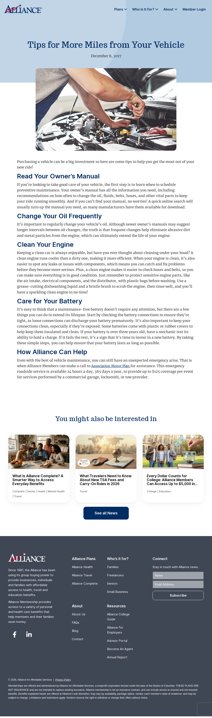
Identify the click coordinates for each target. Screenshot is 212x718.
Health (41, 491)
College (152, 491)
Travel (18, 497)
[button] (121, 9)
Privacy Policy (63, 681)
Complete (18, 491)
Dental (31, 491)
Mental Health (56, 491)
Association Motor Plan (112, 366)
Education (165, 491)
